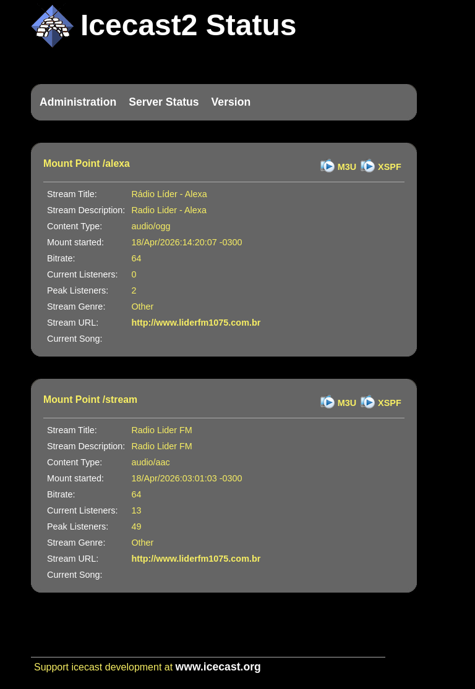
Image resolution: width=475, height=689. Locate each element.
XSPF (389, 167)
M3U (347, 167)
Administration (78, 102)
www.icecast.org (218, 667)
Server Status (164, 102)
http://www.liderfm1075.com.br (195, 323)
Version (231, 102)
